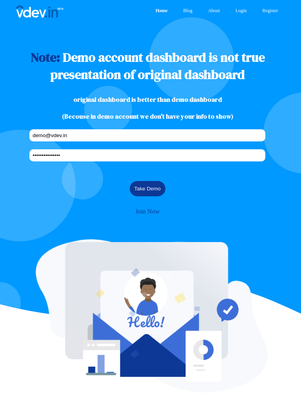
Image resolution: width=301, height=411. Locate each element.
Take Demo (147, 189)
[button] (147, 313)
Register (270, 10)
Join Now (147, 211)
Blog (187, 10)
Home (162, 10)
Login (241, 10)
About (214, 10)
